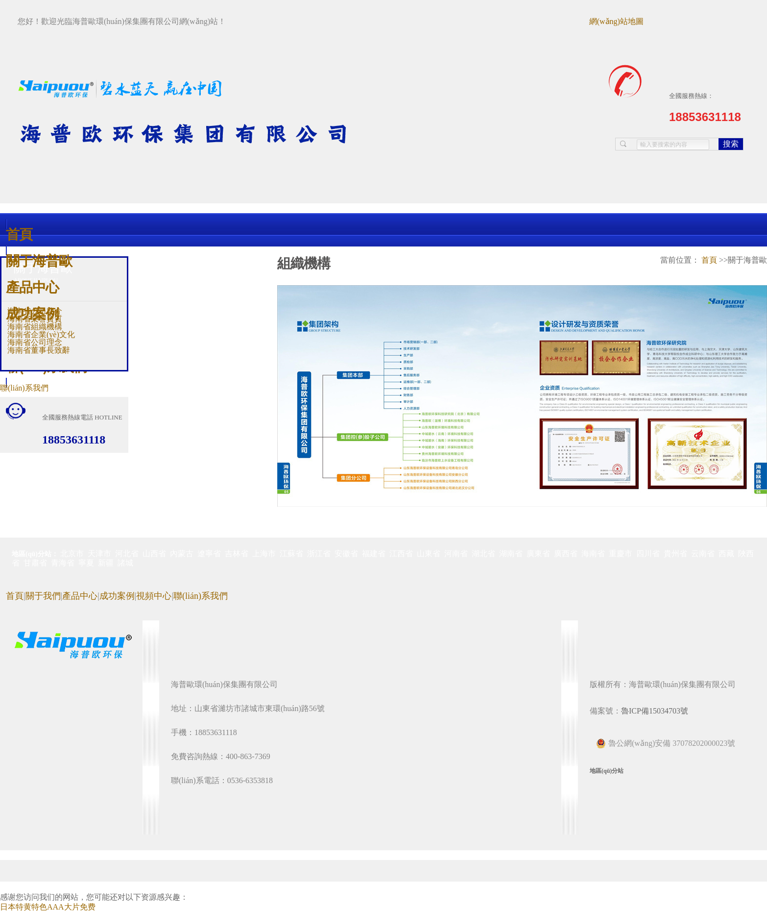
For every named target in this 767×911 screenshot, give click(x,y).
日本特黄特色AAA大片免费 (48, 907)
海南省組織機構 (34, 326)
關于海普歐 (39, 260)
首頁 (19, 234)
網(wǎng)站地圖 (616, 21)
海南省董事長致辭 (38, 350)
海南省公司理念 (34, 342)
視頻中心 (153, 596)
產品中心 (32, 287)
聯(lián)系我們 (24, 388)
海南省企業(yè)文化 (41, 334)
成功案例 (32, 313)
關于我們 (43, 596)
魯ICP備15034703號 (654, 711)
